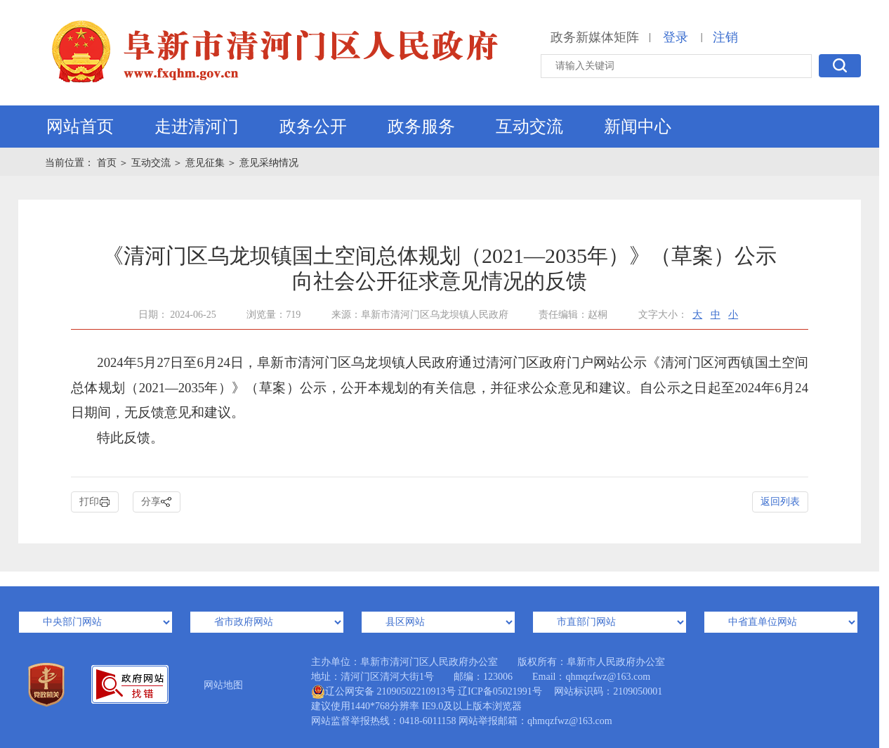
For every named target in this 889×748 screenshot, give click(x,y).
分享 (156, 502)
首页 (108, 162)
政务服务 (421, 126)
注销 (725, 37)
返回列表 (780, 501)
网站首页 (80, 126)
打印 (94, 502)
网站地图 (223, 685)
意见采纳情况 (268, 162)
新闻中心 (637, 126)
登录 (675, 37)
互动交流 (529, 126)
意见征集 (205, 162)
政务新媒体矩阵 (595, 37)
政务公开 (313, 126)
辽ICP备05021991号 (500, 691)
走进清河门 (196, 126)
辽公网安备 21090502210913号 (383, 692)
